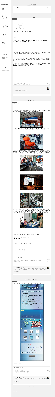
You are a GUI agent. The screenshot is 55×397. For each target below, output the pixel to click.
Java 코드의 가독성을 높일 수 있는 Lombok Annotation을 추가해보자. (21, 82)
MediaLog (3, 47)
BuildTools (4, 10)
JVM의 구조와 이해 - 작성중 (17, 261)
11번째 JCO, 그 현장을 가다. (31, 100)
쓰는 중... (3, 43)
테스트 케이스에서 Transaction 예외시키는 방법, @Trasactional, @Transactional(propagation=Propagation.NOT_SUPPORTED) (28, 260)
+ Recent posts (15, 391)
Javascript (3, 28)
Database (3, 14)
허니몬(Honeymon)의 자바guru (19, 87)
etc (3, 32)
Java (3, 16)
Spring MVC (3, 58)
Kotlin (3, 24)
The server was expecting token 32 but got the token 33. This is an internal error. (23, 259)
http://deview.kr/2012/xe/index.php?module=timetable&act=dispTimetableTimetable (33, 45)
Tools (3, 9)
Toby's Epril (3, 59)
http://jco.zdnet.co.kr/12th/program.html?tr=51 (27, 44)
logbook (3, 42)
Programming (4, 15)
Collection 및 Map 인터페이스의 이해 (18, 262)
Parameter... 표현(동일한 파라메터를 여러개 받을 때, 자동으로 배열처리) (21, 371)
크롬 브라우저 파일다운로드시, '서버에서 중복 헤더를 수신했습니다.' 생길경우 (22, 84)
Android (3, 8)
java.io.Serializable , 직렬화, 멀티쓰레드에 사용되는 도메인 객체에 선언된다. (22, 372)
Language (4, 17)
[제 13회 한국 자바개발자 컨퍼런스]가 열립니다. (19, 83)
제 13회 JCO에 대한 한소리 (17, 7)
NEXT (33, 386)
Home (2, 45)
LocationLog (3, 48)
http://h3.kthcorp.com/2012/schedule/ (25, 47)
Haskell (3, 33)
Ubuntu (3, 37)
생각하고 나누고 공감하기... (5, 57)
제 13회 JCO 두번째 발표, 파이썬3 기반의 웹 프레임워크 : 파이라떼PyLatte (22, 79)
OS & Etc (3, 36)
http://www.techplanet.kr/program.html (27, 48)
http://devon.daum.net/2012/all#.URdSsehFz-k (27, 46)
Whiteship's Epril (4, 60)
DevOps (3, 41)
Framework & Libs (5, 26)
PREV (30, 386)
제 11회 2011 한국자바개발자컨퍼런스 (31, 279)
